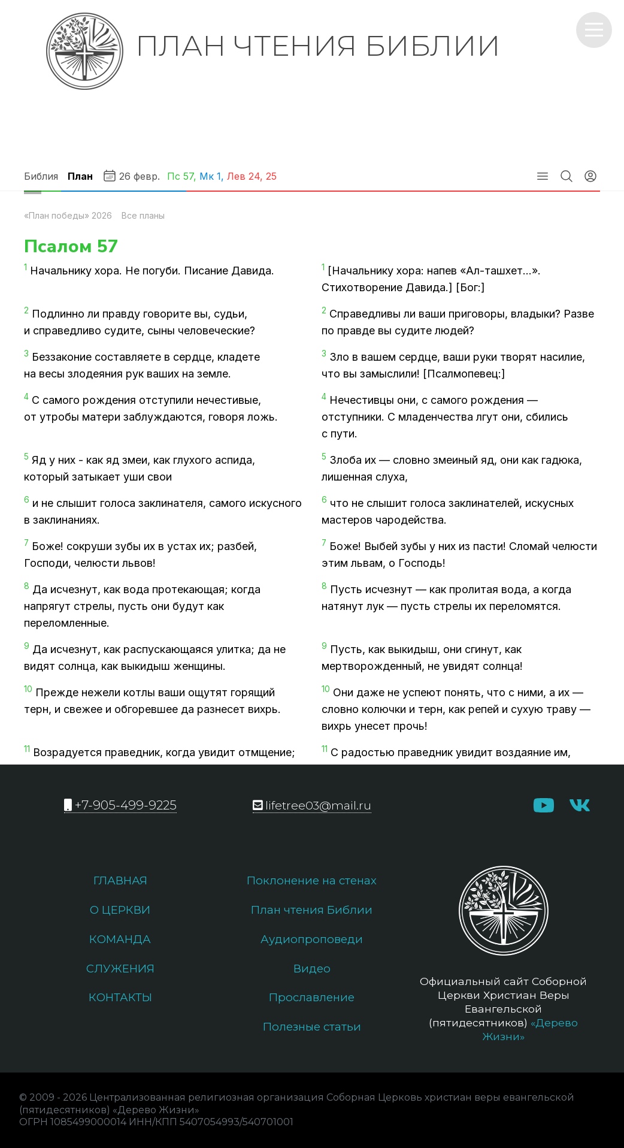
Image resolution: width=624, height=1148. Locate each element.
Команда (120, 941)
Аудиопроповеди (312, 941)
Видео (312, 972)
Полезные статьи (311, 1032)
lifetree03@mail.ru (312, 805)
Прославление (312, 1002)
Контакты (120, 1002)
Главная (120, 881)
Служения (120, 972)
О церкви (120, 911)
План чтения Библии (312, 911)
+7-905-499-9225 (120, 805)
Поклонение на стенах (311, 881)
